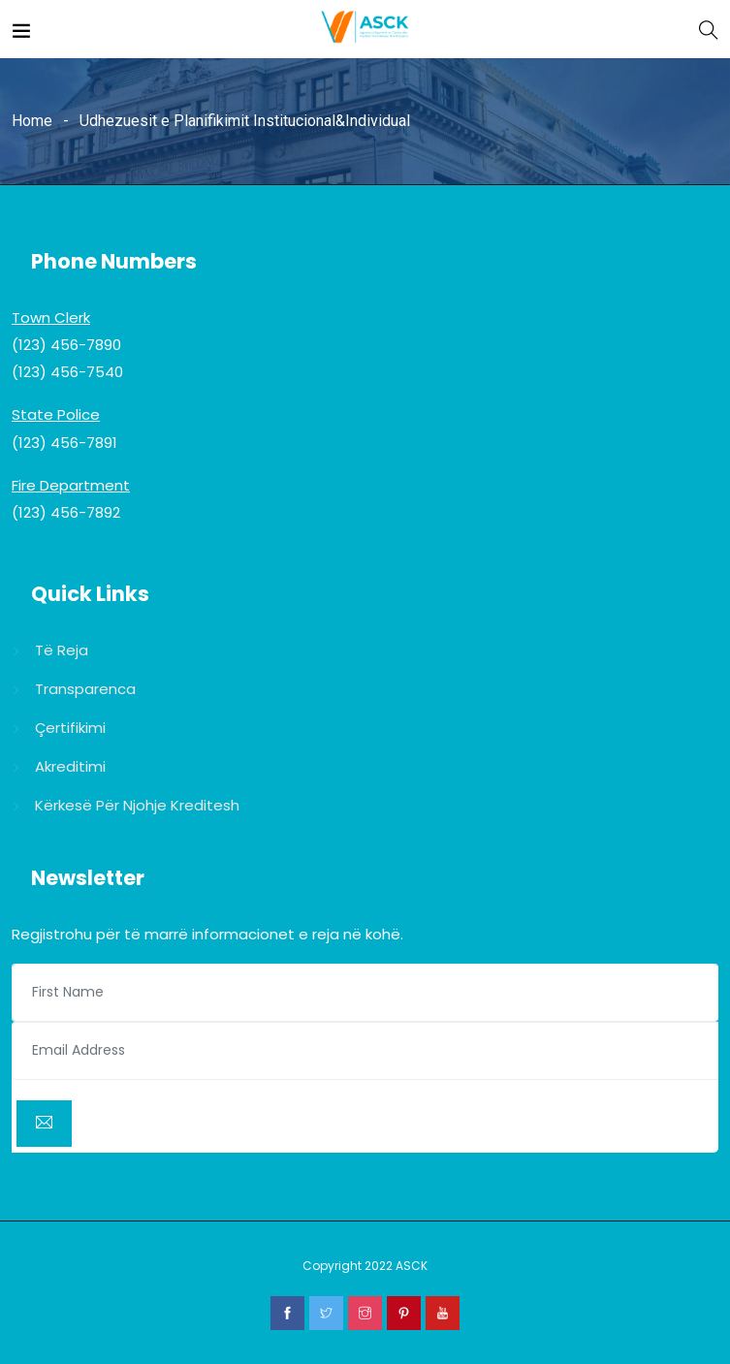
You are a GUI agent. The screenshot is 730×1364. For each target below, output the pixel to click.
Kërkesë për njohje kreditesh (137, 805)
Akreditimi (70, 766)
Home (32, 120)
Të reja (61, 650)
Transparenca (85, 689)
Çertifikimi (70, 727)
